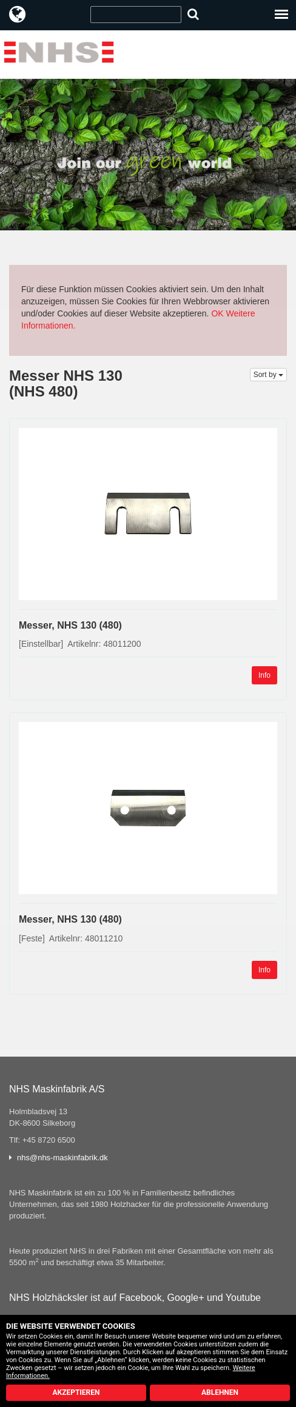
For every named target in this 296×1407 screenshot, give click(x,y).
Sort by (268, 374)
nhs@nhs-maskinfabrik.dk (62, 1157)
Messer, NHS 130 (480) (70, 625)
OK (217, 313)
